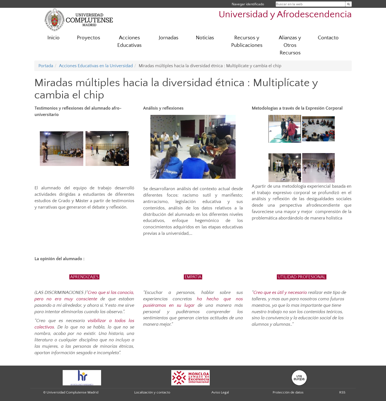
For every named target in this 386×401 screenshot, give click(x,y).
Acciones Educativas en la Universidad (96, 65)
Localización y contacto (152, 392)
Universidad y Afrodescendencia (285, 14)
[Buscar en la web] (348, 4)
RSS (342, 392)
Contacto (328, 38)
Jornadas (168, 38)
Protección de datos (288, 392)
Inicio (53, 38)
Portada (45, 65)
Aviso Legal (220, 392)
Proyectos (88, 38)
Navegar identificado (248, 4)
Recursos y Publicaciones (246, 41)
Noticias (205, 38)
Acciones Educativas (129, 41)
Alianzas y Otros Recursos (290, 45)
